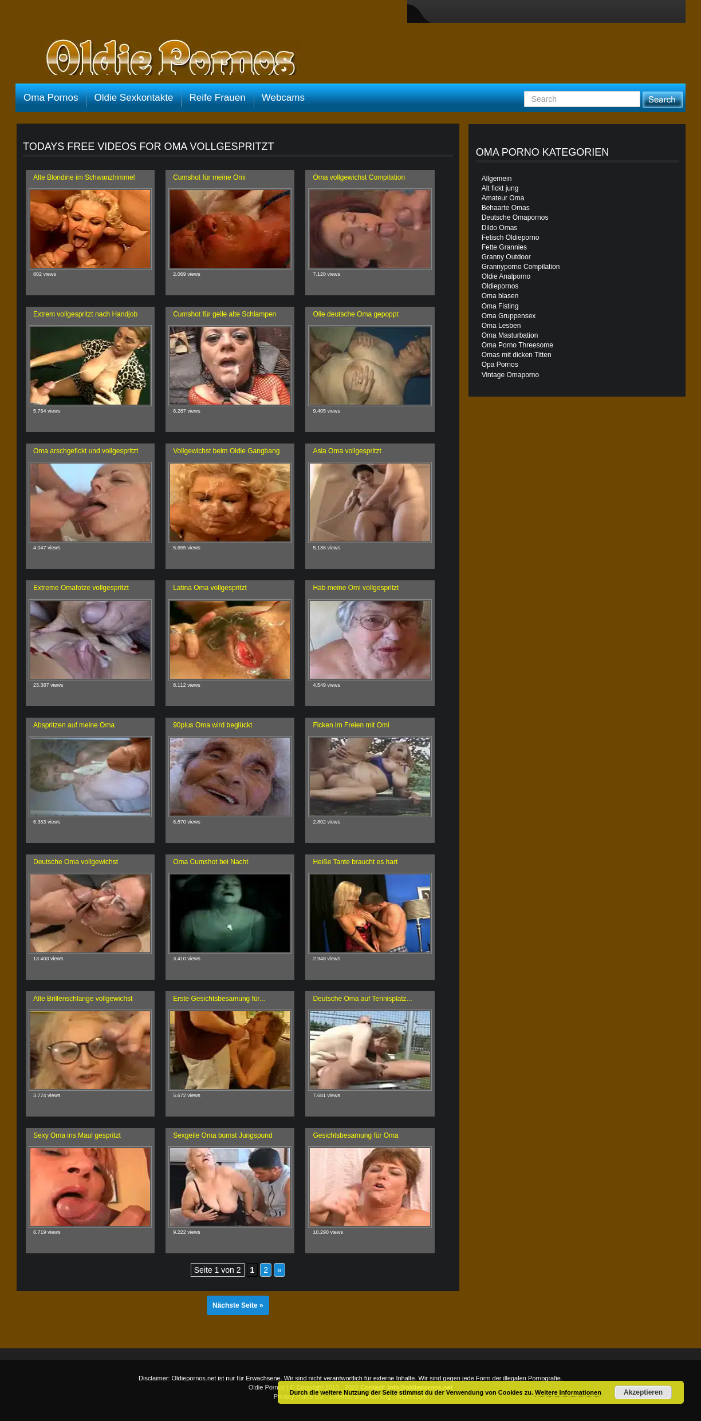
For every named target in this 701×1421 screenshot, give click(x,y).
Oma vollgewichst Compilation (359, 177)
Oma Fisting (500, 306)
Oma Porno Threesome (517, 345)
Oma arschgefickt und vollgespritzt (85, 451)
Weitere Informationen (568, 1392)
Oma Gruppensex (509, 316)
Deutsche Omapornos (515, 217)
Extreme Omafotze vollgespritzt (81, 588)
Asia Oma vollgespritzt (347, 451)
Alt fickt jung (500, 188)
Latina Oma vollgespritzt (210, 588)
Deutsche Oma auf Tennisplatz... (362, 999)
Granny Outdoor (506, 257)
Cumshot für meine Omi (209, 177)
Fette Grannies (504, 247)
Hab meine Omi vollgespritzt (356, 588)
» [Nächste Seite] (279, 1269)
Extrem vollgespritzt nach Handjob (85, 314)
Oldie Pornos (267, 1387)
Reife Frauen (217, 97)
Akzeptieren (643, 1392)
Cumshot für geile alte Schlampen (224, 314)
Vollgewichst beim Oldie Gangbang (226, 451)
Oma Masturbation (510, 335)
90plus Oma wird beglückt (212, 725)
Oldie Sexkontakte (133, 97)
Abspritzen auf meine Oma (74, 725)
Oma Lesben (501, 326)
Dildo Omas (500, 228)
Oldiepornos (500, 286)
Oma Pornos (50, 97)
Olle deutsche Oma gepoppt (355, 314)
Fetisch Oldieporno (510, 237)
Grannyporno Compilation (521, 267)
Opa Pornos (500, 365)
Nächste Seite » (237, 1305)
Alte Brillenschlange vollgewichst (82, 999)
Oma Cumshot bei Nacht (210, 862)
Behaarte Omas (506, 208)
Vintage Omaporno (510, 375)
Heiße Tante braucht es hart (355, 862)
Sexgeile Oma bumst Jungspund (222, 1135)
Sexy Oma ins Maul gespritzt (77, 1135)
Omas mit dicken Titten (517, 355)
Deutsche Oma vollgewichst (75, 862)
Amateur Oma (503, 198)
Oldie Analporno (506, 276)
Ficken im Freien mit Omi (351, 725)
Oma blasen (500, 296)
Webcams (283, 97)
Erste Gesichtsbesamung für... (219, 999)
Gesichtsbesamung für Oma (355, 1135)
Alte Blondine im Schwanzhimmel (84, 177)
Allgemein (497, 179)
